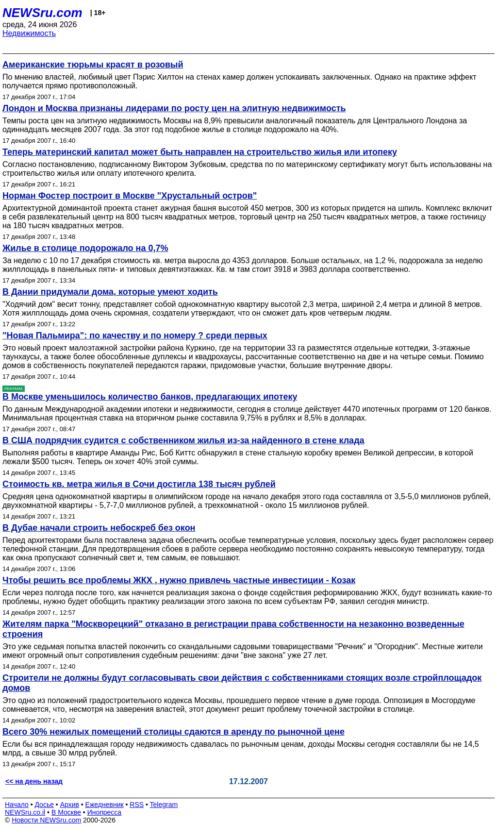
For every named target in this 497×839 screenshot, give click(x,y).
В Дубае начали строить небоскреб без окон (99, 528)
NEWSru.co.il (25, 812)
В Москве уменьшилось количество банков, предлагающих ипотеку (150, 397)
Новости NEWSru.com (46, 820)
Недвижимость (29, 33)
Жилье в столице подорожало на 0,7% (85, 248)
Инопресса (104, 812)
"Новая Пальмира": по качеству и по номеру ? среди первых (134, 335)
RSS (137, 804)
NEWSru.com (42, 12)
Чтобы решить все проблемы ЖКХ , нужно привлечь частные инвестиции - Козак (178, 580)
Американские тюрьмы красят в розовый (92, 64)
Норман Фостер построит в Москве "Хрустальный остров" (129, 196)
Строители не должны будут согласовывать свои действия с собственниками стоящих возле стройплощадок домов (241, 683)
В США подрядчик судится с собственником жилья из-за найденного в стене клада (183, 440)
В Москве (66, 812)
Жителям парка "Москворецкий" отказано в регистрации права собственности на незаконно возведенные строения (233, 629)
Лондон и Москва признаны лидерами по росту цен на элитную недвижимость (174, 108)
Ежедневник (104, 804)
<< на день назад (34, 781)
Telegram (164, 804)
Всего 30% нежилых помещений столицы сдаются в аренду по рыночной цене (173, 732)
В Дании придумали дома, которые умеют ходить (110, 292)
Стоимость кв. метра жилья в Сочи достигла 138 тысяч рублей (139, 484)
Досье (44, 804)
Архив (69, 804)
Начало (17, 804)
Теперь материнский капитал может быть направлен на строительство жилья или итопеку (199, 152)
